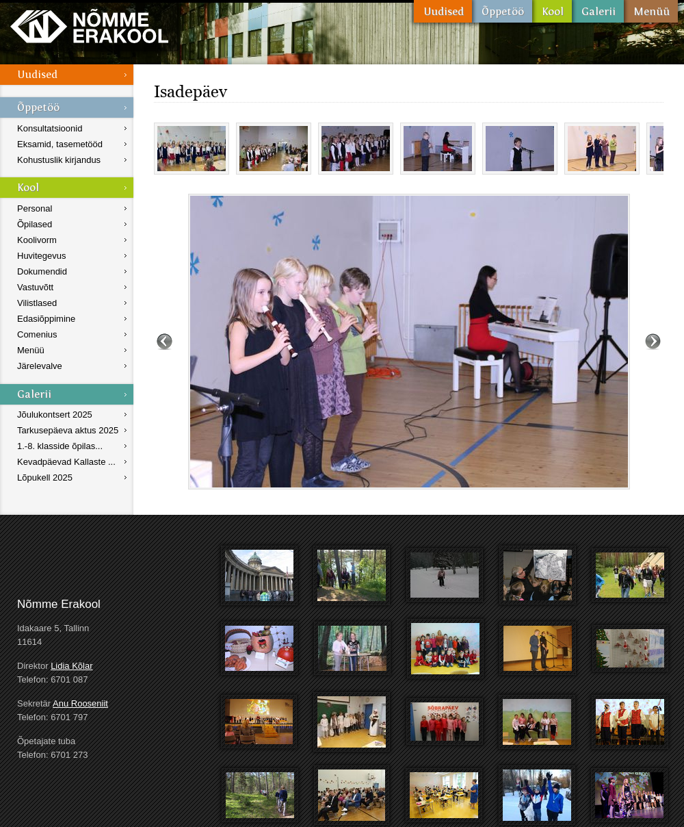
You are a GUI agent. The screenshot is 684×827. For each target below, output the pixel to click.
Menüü (651, 11)
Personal (34, 208)
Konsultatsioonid (49, 128)
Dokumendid (42, 271)
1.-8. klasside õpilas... (60, 446)
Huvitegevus (41, 256)
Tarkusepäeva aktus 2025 (67, 430)
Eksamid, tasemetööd (60, 144)
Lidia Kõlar (71, 666)
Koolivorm (37, 240)
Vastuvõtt (35, 287)
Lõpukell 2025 (45, 477)
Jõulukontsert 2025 (54, 414)
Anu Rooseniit (80, 703)
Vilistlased (37, 303)
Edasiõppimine (46, 319)
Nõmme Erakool (89, 25)
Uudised (443, 11)
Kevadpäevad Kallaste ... (66, 462)
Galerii (598, 11)
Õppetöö (502, 11)
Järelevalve (39, 366)
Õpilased (34, 224)
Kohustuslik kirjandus (59, 160)
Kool (552, 11)
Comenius (37, 334)
